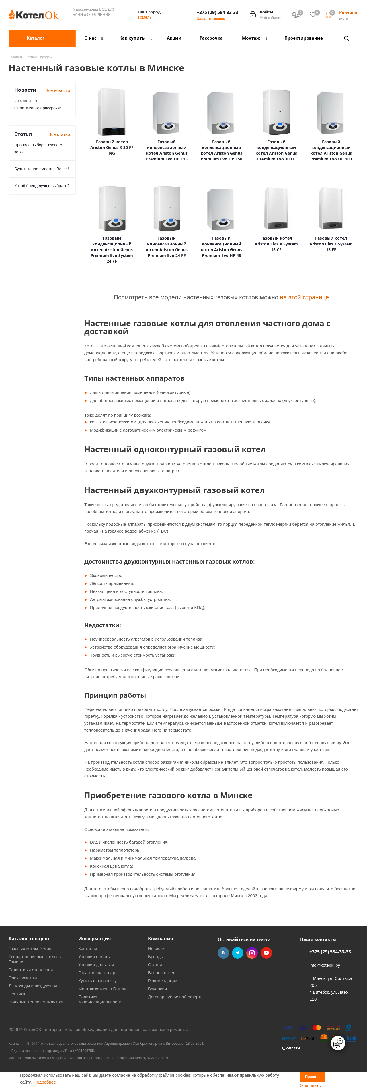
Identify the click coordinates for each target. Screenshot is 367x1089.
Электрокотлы (23, 977)
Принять (312, 1076)
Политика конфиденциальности (100, 999)
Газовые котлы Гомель (31, 948)
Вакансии (157, 988)
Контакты (87, 948)
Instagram (252, 953)
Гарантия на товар (96, 972)
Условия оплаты (94, 956)
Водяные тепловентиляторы (37, 1001)
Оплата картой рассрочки (38, 108)
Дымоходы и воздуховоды (34, 985)
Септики (17, 993)
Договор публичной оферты (175, 996)
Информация (94, 938)
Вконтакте (223, 953)
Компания (160, 938)
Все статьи (59, 134)
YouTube (266, 953)
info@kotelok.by (324, 965)
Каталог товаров (29, 938)
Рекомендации (162, 980)
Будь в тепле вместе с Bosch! (41, 169)
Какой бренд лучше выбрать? (41, 185)
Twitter (237, 953)
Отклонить (310, 1085)
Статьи (155, 964)
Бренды (155, 956)
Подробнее (45, 1082)
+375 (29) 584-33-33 (217, 12)
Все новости (57, 90)
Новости (156, 948)
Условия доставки (96, 964)
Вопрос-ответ (161, 972)
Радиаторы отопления (31, 969)
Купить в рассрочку (97, 980)
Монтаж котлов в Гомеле (103, 988)
